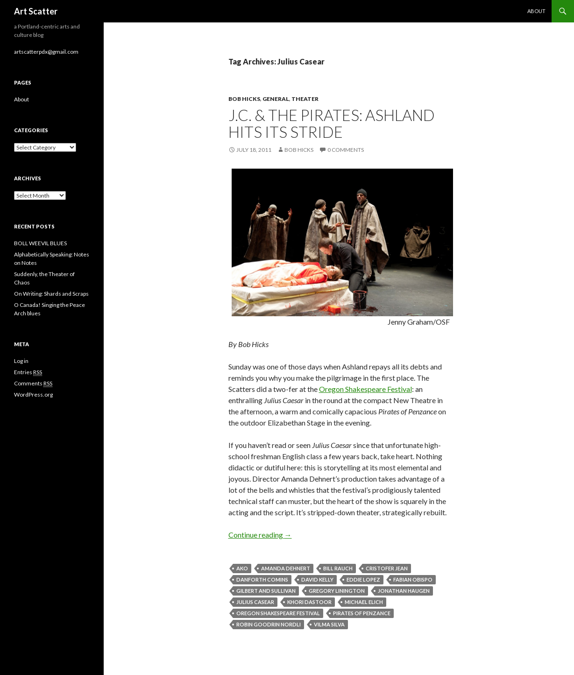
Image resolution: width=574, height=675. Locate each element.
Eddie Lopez (363, 579)
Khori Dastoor (309, 602)
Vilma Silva (329, 624)
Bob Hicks (244, 98)
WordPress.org (33, 394)
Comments (33, 383)
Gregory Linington (337, 591)
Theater (305, 98)
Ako (242, 568)
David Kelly (317, 579)
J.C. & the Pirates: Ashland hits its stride (331, 123)
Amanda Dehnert (285, 568)
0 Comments (345, 149)
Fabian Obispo (412, 579)
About (536, 11)
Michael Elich (364, 602)
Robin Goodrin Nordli (268, 624)
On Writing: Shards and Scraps (51, 293)
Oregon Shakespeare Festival (365, 388)
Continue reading (260, 534)
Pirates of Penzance (361, 613)
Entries (28, 372)
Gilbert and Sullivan (266, 591)
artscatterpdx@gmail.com (46, 51)
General (275, 98)
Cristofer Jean (387, 568)
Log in (21, 360)
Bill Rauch (338, 568)
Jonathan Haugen (404, 591)
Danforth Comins (262, 579)
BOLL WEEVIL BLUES (40, 243)
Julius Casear (255, 602)
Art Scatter (35, 11)
